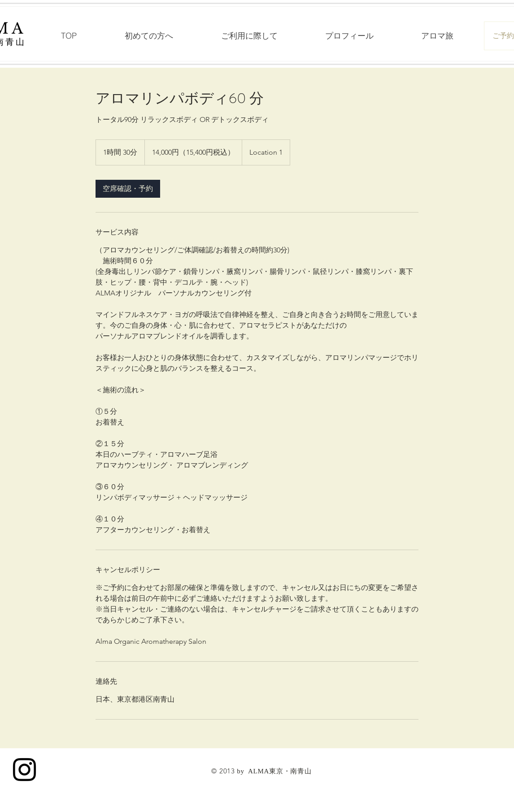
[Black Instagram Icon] (24, 769)
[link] (128, 189)
